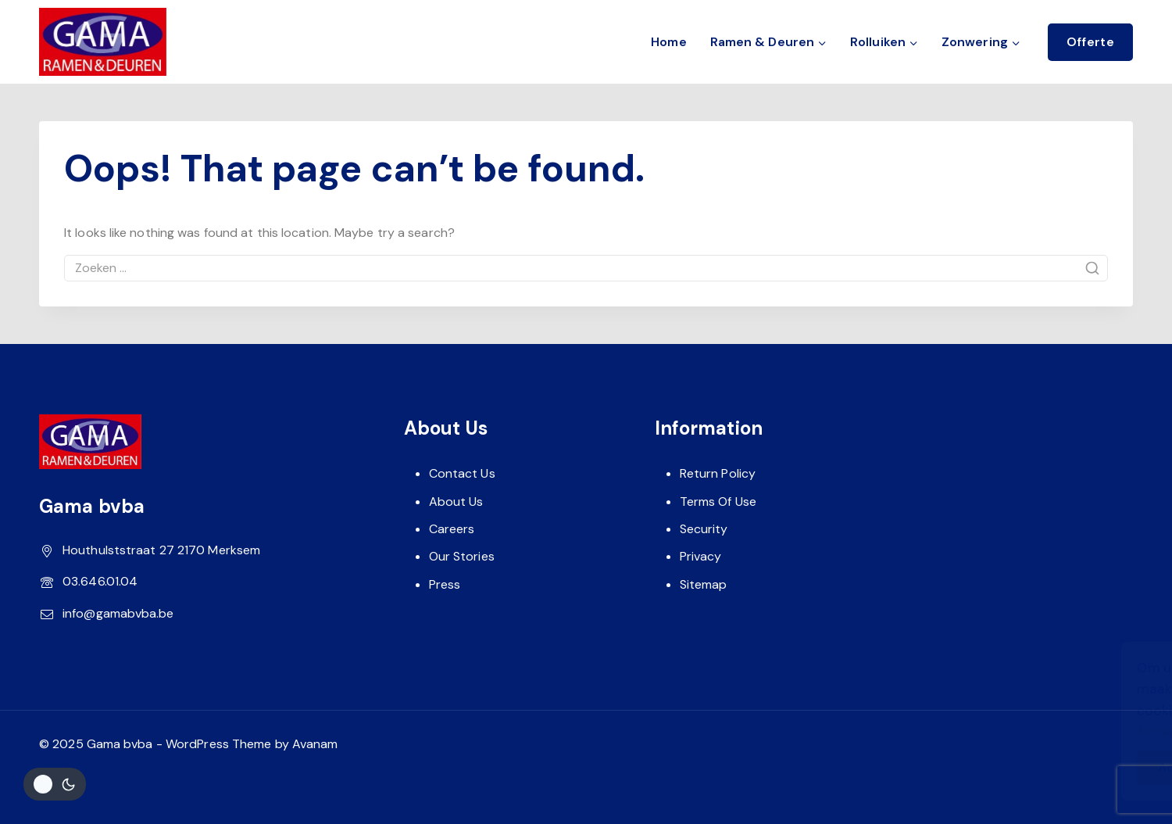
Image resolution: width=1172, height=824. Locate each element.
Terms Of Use (718, 501)
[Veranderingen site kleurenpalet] (54, 784)
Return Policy (718, 473)
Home (668, 42)
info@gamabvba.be (118, 613)
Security (704, 529)
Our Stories (462, 556)
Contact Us (462, 473)
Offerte (1090, 42)
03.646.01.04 (100, 581)
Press (445, 584)
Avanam (315, 744)
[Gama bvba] (102, 42)
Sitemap (703, 584)
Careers (452, 529)
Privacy (701, 556)
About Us (456, 501)
